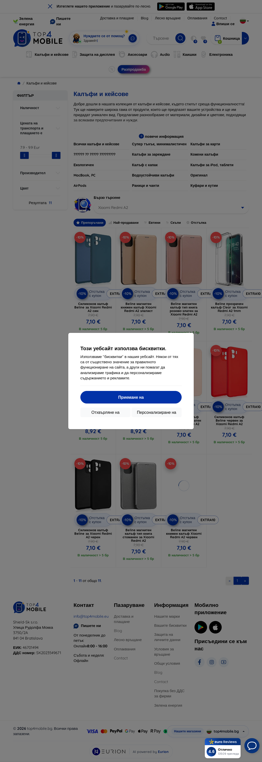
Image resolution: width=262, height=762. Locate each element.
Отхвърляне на (105, 412)
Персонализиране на (156, 412)
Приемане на (131, 397)
